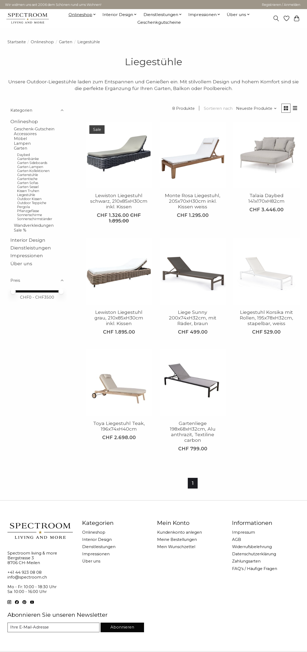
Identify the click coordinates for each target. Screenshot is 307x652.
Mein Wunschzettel (176, 546)
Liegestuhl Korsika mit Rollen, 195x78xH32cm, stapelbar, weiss (266, 317)
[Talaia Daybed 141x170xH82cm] (266, 155)
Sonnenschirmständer (34, 219)
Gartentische (27, 179)
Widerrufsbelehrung (252, 546)
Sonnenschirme (29, 215)
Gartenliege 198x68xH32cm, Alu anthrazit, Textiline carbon (193, 431)
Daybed (23, 155)
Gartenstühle (27, 175)
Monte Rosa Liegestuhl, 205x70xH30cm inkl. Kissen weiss (192, 201)
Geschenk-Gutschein (34, 129)
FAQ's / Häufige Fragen (254, 568)
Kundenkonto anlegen (179, 532)
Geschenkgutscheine (159, 22)
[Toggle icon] (276, 18)
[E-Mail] (53, 627)
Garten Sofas (27, 183)
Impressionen (26, 255)
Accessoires (25, 133)
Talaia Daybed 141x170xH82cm (266, 198)
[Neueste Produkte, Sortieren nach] (256, 108)
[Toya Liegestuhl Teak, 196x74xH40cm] (119, 382)
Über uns (21, 263)
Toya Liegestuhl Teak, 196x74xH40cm (119, 426)
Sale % (20, 230)
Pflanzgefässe (28, 211)
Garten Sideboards (32, 163)
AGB (236, 539)
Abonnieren (122, 627)
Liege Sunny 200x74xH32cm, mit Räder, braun (192, 317)
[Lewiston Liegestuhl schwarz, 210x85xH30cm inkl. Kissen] (119, 155)
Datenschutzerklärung (254, 554)
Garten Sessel (28, 187)
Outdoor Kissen (29, 199)
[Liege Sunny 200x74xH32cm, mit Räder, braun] (193, 271)
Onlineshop (42, 42)
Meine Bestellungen (177, 539)
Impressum (243, 532)
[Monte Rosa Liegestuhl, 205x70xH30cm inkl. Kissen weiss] (193, 155)
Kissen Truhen (28, 191)
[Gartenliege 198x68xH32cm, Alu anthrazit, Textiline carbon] (193, 382)
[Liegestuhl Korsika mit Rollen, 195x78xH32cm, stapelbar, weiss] (266, 271)
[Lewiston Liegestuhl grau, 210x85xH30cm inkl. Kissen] (119, 271)
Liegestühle (26, 195)
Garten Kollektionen (33, 171)
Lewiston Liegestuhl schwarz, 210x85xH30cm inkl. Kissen (118, 201)
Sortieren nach (218, 108)
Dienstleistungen (30, 248)
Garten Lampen (30, 167)
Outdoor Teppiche (31, 203)
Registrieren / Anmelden (281, 5)
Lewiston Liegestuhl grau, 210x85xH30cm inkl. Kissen (118, 317)
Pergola (23, 207)
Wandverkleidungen (34, 225)
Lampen (22, 143)
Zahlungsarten (246, 561)
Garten (65, 42)
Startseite (16, 42)
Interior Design (27, 240)
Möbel (20, 138)
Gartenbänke (28, 159)
